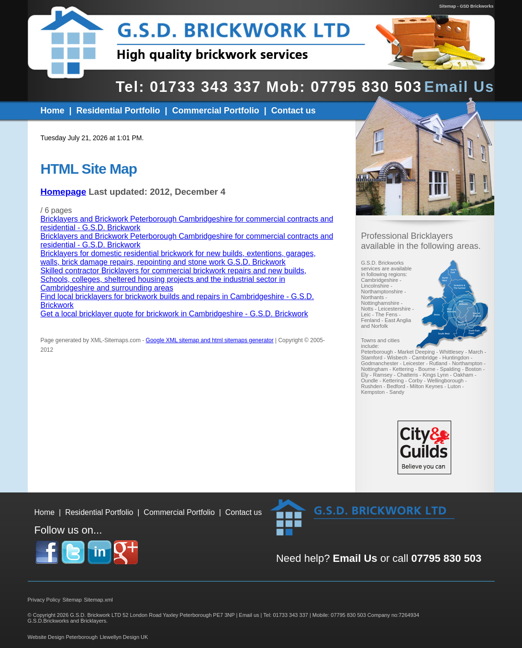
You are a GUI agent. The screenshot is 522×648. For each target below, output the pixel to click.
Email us (249, 615)
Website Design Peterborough (63, 637)
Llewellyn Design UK (124, 637)
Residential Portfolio (118, 110)
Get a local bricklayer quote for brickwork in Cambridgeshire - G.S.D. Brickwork (174, 314)
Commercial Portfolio (215, 110)
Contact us (293, 110)
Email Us (459, 86)
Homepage (64, 192)
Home (53, 110)
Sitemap (71, 600)
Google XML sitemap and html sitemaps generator (210, 340)
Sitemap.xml (98, 600)
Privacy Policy (44, 600)
